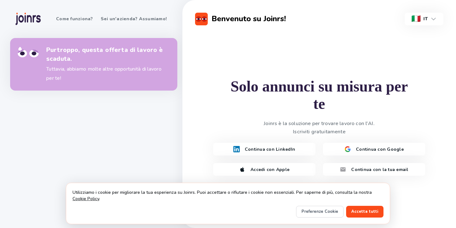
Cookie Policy (86, 199)
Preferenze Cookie (319, 211)
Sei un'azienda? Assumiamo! (134, 19)
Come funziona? (74, 19)
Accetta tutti (364, 211)
